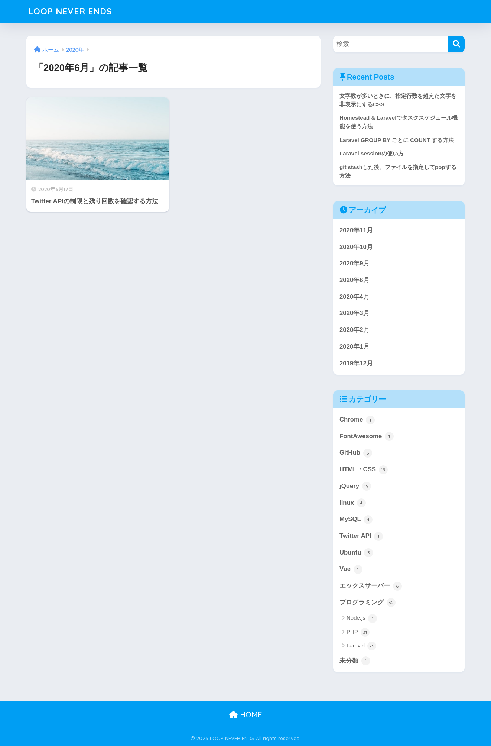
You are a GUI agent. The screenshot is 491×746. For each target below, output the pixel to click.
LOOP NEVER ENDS (70, 11)
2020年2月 (354, 329)
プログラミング (367, 602)
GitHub (355, 453)
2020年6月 (354, 280)
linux (352, 502)
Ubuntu (356, 552)
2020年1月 (354, 346)
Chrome (357, 420)
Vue (350, 569)
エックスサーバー (370, 586)
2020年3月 (354, 313)
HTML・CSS (363, 469)
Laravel (361, 646)
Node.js (362, 618)
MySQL (356, 519)
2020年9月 (354, 263)
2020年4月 (354, 296)
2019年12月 (356, 363)
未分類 (354, 660)
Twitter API (361, 536)
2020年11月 (356, 230)
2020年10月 (356, 247)
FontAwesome (366, 436)
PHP (358, 632)
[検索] (456, 44)
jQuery (355, 486)
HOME (245, 714)
